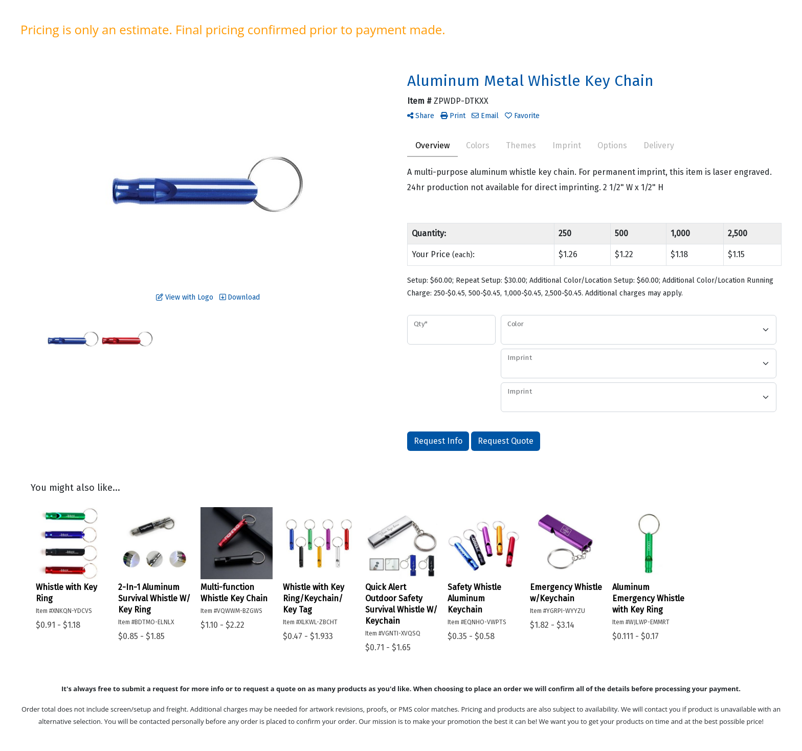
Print (452, 115)
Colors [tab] (477, 145)
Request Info (438, 441)
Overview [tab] (432, 145)
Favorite (522, 115)
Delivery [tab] (658, 145)
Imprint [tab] (566, 145)
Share (420, 115)
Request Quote (505, 441)
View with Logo (184, 297)
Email (485, 115)
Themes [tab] (521, 145)
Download (239, 297)
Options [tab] (612, 145)
